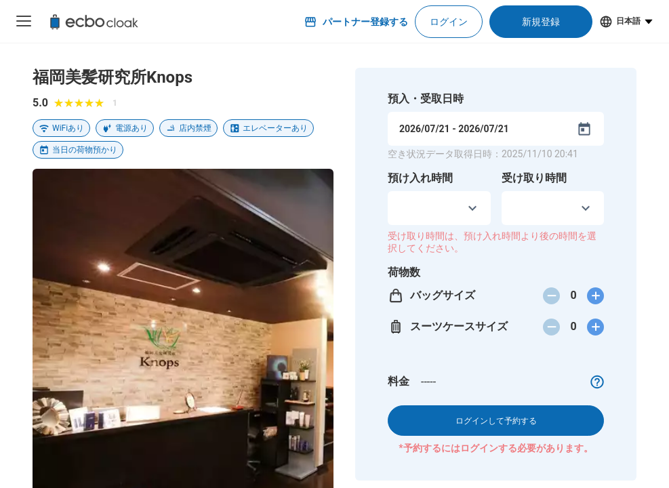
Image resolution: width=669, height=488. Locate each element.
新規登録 (541, 21)
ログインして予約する (496, 421)
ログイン (449, 21)
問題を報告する (292, 397)
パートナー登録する (356, 22)
